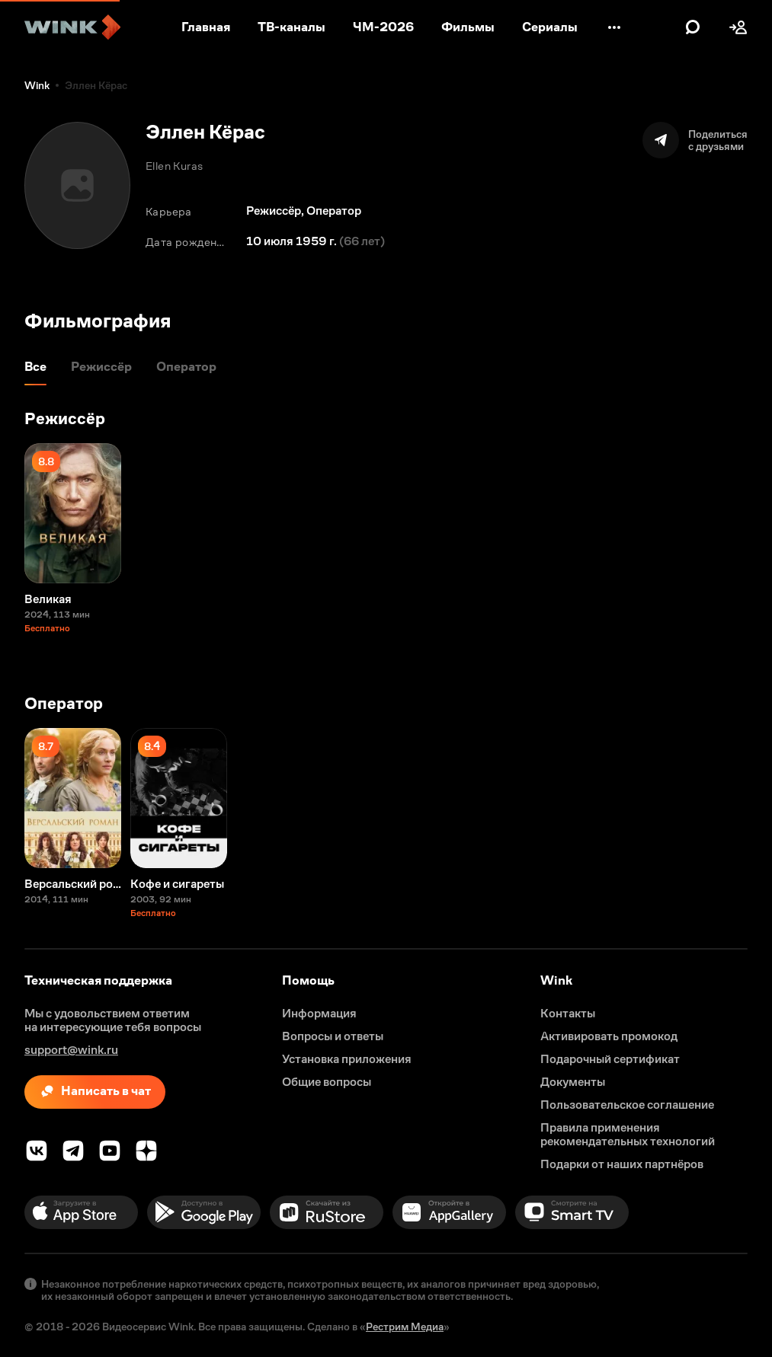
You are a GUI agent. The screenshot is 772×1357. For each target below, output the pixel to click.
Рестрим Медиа (405, 1326)
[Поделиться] (695, 140)
